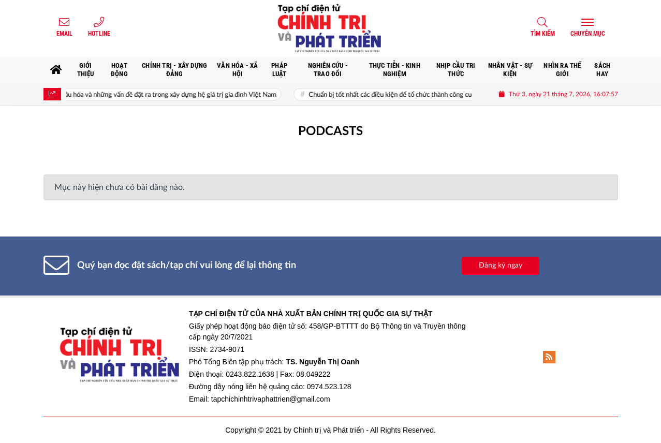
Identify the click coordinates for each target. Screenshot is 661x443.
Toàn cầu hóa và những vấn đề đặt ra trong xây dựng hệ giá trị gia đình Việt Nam (167, 95)
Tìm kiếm (543, 33)
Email (64, 33)
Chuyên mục (587, 33)
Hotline (99, 33)
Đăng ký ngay (500, 265)
